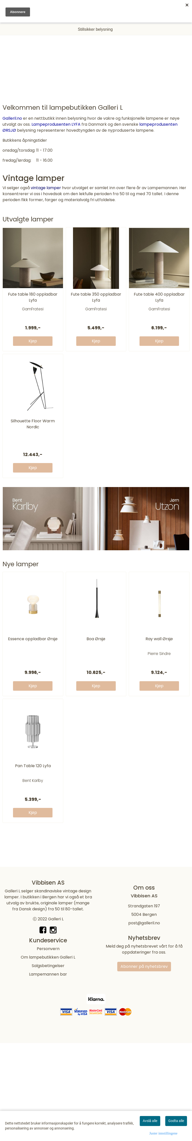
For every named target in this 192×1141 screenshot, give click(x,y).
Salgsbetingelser (48, 1036)
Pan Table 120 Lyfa (33, 779)
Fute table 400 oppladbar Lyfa (159, 310)
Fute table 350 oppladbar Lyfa (96, 310)
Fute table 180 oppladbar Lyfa (33, 310)
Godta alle (176, 1121)
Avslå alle (150, 1121)
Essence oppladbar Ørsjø (33, 652)
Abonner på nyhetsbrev (144, 1037)
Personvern (48, 1019)
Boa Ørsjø (95, 652)
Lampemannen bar (48, 1045)
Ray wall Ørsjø (159, 652)
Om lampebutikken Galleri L (48, 1028)
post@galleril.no (144, 993)
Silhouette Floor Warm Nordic (33, 437)
